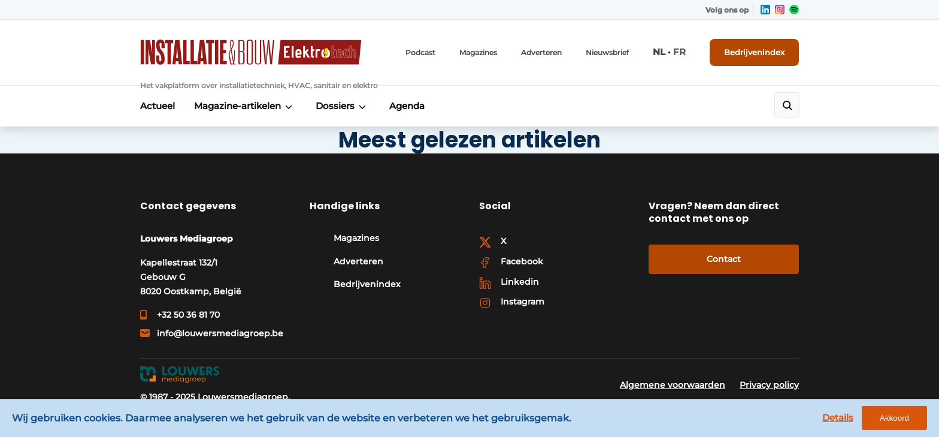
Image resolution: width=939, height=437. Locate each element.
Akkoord (894, 418)
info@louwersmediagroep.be (220, 333)
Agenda (407, 105)
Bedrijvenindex (754, 52)
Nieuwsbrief (607, 52)
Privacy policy (769, 384)
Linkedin (520, 281)
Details (837, 417)
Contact (724, 259)
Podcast (420, 52)
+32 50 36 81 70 (188, 314)
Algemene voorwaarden (672, 384)
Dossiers (335, 105)
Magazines (478, 52)
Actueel (157, 105)
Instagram (522, 301)
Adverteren (541, 52)
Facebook (522, 261)
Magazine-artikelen (237, 105)
